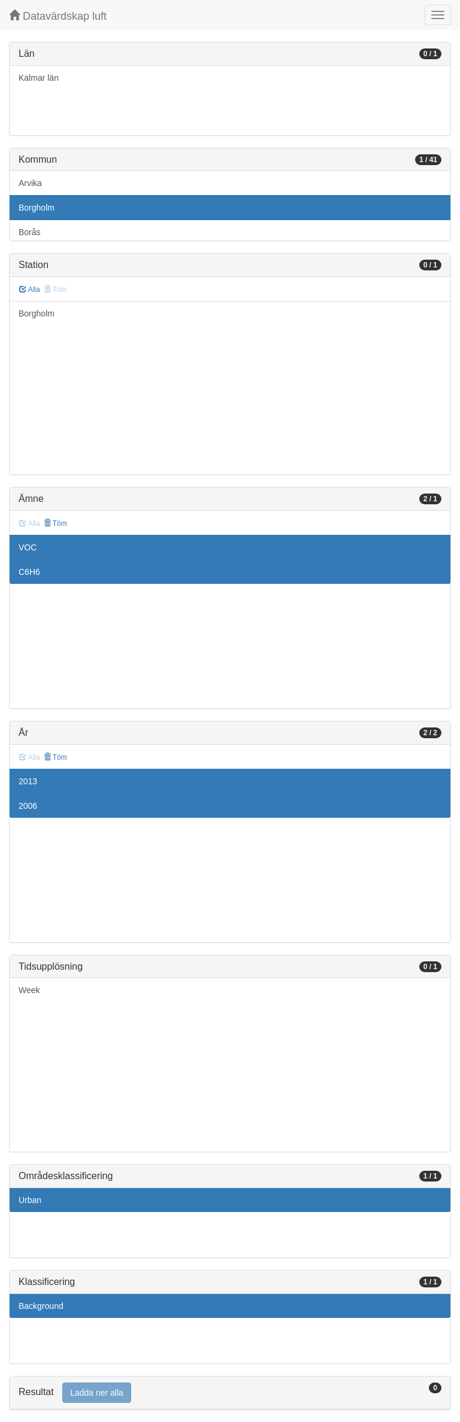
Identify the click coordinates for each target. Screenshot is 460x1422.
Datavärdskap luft (58, 16)
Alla (29, 289)
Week (29, 990)
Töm (55, 523)
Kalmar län (39, 78)
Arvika (30, 183)
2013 (28, 781)
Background (41, 1306)
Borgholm (37, 207)
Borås (30, 232)
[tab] (230, 1393)
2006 (28, 806)
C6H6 (29, 572)
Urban (30, 1200)
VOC (28, 547)
